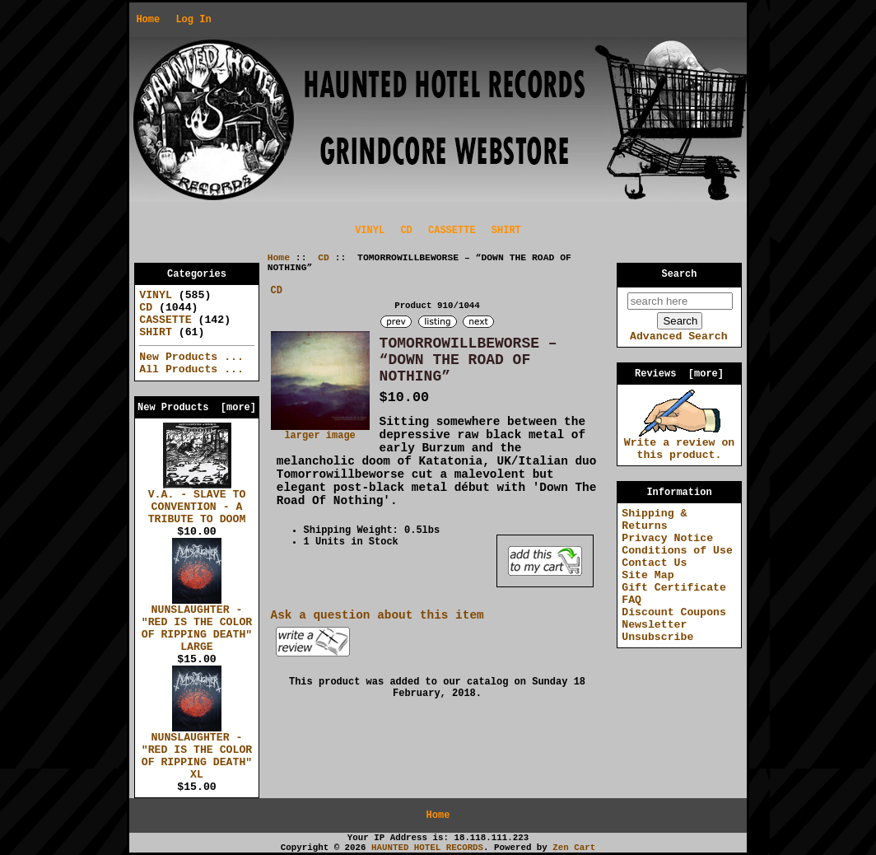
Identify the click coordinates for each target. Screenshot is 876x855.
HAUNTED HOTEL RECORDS (427, 848)
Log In (193, 20)
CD (323, 258)
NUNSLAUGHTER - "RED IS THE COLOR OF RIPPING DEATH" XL (197, 751)
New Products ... (191, 357)
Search (679, 274)
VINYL (369, 230)
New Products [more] (196, 407)
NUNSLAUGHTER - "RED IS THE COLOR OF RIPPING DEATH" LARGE (197, 624)
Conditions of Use (677, 550)
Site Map (647, 575)
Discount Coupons (674, 612)
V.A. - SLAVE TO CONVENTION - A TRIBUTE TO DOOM (197, 502)
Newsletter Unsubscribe (657, 631)
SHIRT (506, 230)
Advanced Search (679, 336)
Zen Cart (573, 848)
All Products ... (191, 369)
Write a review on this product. (679, 444)
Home (148, 20)
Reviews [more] (679, 374)
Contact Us (654, 563)
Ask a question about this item (377, 615)
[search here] (680, 301)
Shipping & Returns (654, 519)
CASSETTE (452, 230)
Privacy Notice (667, 538)
